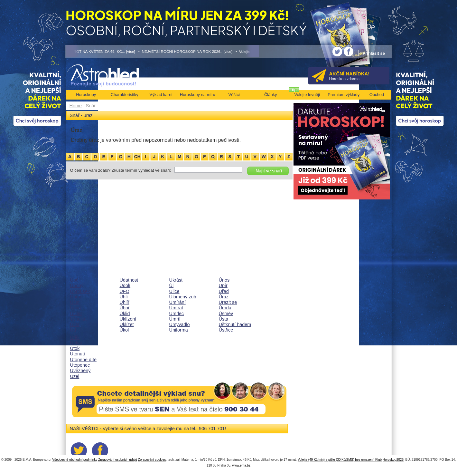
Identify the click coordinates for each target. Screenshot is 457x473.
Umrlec (176, 313)
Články (270, 94)
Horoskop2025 (393, 459)
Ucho (75, 307)
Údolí (125, 285)
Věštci (234, 94)
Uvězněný (80, 370)
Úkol (124, 330)
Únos (224, 280)
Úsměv (226, 313)
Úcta (75, 324)
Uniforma (178, 330)
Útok (75, 348)
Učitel (76, 313)
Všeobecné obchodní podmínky (74, 459)
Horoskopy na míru (197, 94)
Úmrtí (175, 319)
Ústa (223, 319)
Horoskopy (86, 94)
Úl (171, 285)
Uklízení (128, 319)
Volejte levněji (307, 94)
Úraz (223, 296)
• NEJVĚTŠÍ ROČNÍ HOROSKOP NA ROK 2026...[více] (185, 51)
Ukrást (176, 280)
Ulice (174, 291)
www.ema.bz (241, 465)
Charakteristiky (124, 94)
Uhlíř (124, 302)
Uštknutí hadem (235, 324)
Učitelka (78, 319)
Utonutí (77, 353)
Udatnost (129, 280)
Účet (75, 302)
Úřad (224, 291)
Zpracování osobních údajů (117, 459)
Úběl (75, 280)
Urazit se (228, 302)
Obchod (376, 94)
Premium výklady (343, 94)
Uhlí (124, 296)
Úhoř (125, 307)
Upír (223, 285)
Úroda (225, 307)
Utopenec (80, 365)
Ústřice (226, 330)
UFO (124, 291)
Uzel (74, 376)
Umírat (176, 307)
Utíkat (76, 342)
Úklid (125, 313)
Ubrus (76, 296)
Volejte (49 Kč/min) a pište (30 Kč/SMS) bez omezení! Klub (340, 459)
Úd (73, 330)
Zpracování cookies (152, 459)
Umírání (177, 302)
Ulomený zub (182, 296)
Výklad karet (161, 94)
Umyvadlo (179, 324)
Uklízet (127, 324)
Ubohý (77, 285)
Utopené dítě (83, 359)
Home (76, 105)
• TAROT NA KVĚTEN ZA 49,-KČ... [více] (100, 51)
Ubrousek (80, 291)
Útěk (75, 337)
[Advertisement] (179, 228)
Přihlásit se (374, 53)
